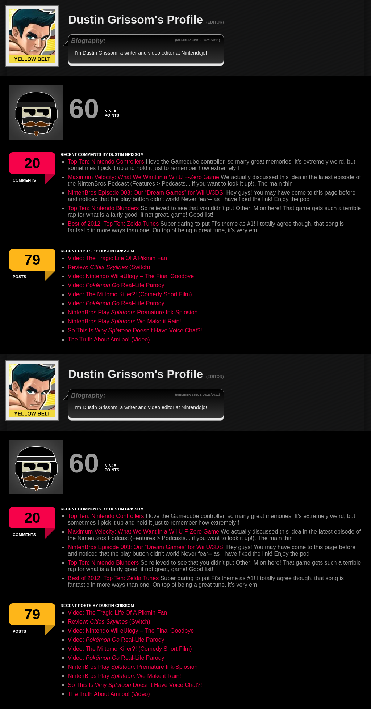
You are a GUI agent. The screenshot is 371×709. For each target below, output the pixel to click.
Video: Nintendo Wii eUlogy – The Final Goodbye (131, 276)
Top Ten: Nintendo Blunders (103, 208)
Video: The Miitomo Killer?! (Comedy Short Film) (130, 294)
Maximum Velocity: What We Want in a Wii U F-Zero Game (143, 177)
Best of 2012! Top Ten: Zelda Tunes (113, 224)
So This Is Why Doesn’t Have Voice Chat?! (135, 330)
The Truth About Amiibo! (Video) (109, 339)
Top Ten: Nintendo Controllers (106, 161)
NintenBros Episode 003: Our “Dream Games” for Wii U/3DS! (146, 193)
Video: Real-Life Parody (116, 285)
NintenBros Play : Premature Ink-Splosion (132, 312)
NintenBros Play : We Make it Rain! (124, 321)
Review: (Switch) (109, 267)
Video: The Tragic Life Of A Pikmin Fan (117, 258)
